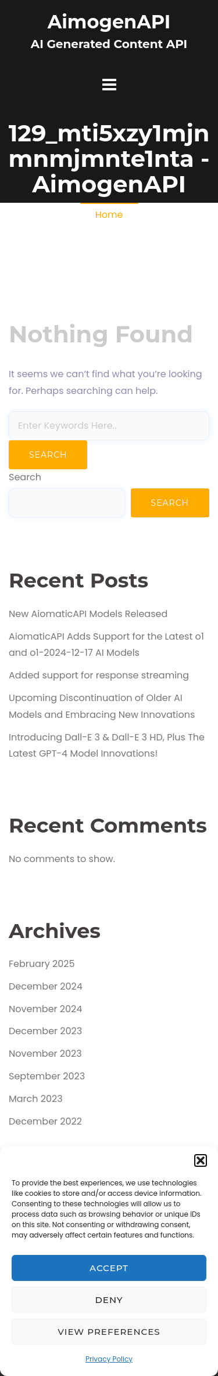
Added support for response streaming (99, 675)
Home (109, 214)
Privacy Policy (109, 1359)
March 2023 (36, 1098)
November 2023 (45, 1053)
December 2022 (45, 1121)
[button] (200, 1160)
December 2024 (46, 986)
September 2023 (47, 1076)
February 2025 (42, 963)
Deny (109, 1299)
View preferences (109, 1331)
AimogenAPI (109, 21)
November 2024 (45, 1009)
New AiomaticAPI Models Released (88, 614)
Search (25, 477)
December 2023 (45, 1031)
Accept (109, 1267)
